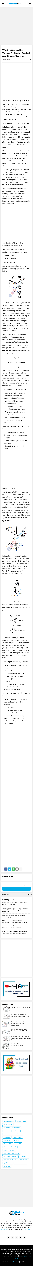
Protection (16, 1130)
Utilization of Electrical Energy (12, 1127)
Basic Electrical (8, 1143)
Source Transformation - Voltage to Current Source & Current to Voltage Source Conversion (15, 909)
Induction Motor (8, 1134)
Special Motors (8, 1163)
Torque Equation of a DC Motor (20, 1007)
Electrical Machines (9, 1121)
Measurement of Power (10, 1156)
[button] (3, 3)
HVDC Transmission (20, 1163)
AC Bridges (23, 1156)
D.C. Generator (18, 1137)
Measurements (11, 47)
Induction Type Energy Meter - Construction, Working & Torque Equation (21, 1038)
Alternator (17, 1140)
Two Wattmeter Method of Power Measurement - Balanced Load (19, 1023)
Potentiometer (24, 1159)
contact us (4, 1229)
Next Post (29, 894)
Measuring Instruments (10, 1147)
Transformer (7, 1130)
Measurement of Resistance (11, 1153)
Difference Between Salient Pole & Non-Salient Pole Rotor (20, 1030)
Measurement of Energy (10, 1159)
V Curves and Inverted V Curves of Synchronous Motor (20, 1015)
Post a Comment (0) (16, 889)
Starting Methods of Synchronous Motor (17, 1044)
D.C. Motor (18, 1143)
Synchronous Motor (9, 1150)
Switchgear (19, 1134)
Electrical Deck (14, 1262)
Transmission (7, 1140)
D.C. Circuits (7, 1166)
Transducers (7, 1137)
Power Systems (8, 1124)
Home (4, 47)
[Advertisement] (16, 26)
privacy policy (27, 1229)
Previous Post (5, 894)
